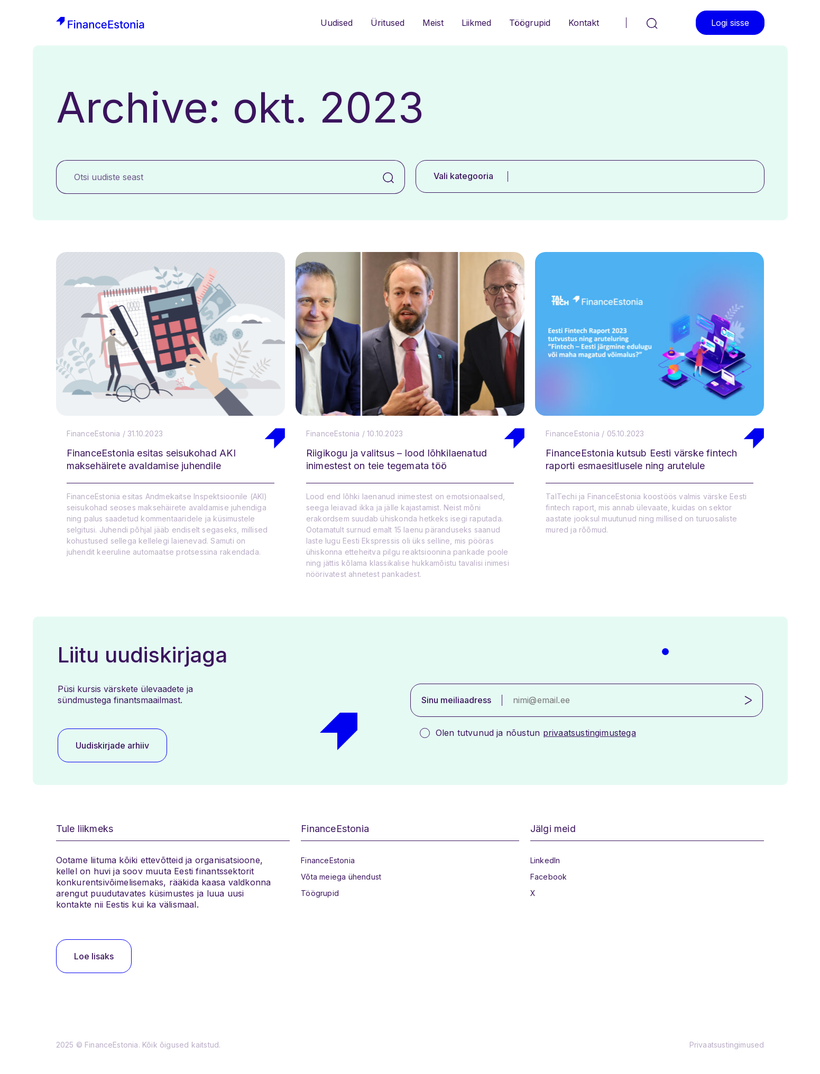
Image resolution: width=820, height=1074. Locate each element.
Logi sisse (730, 22)
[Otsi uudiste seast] (214, 177)
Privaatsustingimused (726, 1044)
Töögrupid (529, 22)
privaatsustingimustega (589, 732)
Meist (433, 22)
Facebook (548, 876)
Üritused (387, 22)
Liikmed (476, 22)
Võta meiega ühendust (341, 876)
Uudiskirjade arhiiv (112, 745)
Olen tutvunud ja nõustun (536, 732)
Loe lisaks (94, 956)
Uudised (336, 22)
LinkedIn (545, 860)
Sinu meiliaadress (456, 700)
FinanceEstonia (328, 860)
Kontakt (583, 22)
